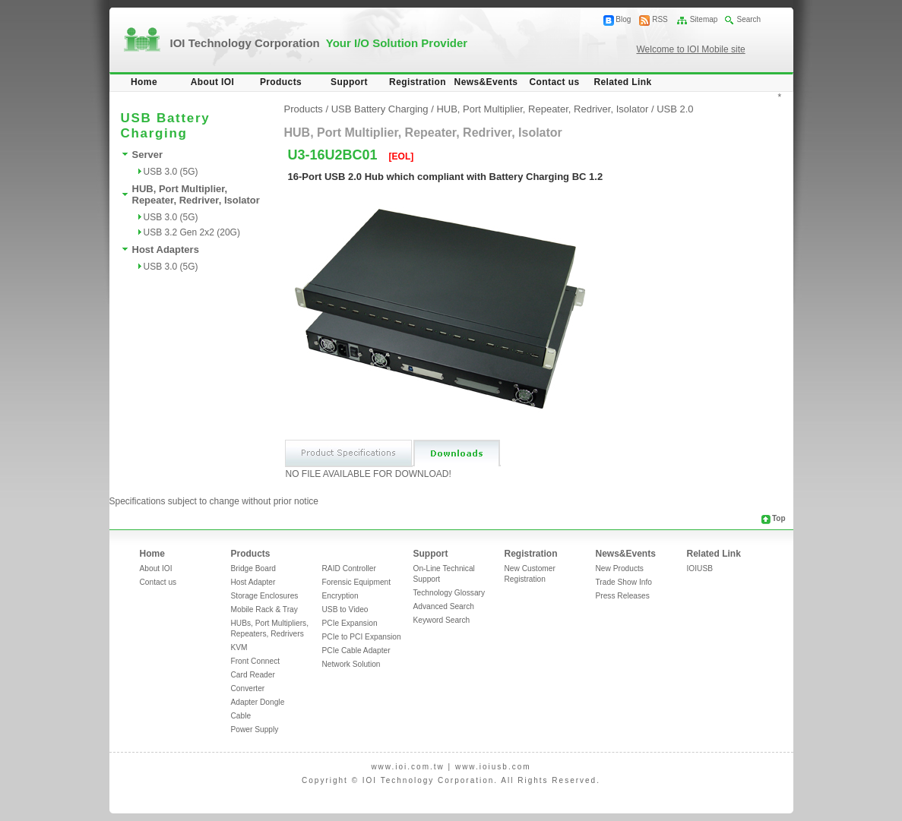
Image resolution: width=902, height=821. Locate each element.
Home (144, 82)
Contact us (554, 82)
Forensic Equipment (356, 582)
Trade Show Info (624, 582)
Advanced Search (443, 606)
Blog (623, 19)
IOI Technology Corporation (319, 42)
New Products (620, 568)
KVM (239, 647)
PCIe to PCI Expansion (361, 637)
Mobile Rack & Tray (264, 609)
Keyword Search (441, 620)
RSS (660, 19)
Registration (417, 82)
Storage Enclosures (265, 596)
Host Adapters (165, 249)
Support (349, 82)
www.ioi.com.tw (407, 767)
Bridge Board (253, 568)
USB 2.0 (675, 109)
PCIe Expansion (350, 623)
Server (147, 154)
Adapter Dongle (258, 702)
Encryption (340, 596)
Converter (248, 688)
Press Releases (623, 596)
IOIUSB (700, 568)
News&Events (486, 82)
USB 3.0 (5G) (171, 171)
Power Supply (255, 729)
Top (779, 518)
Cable (241, 716)
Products (281, 82)
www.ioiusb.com (493, 767)
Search (748, 19)
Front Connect (255, 661)
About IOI (213, 82)
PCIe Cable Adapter (356, 650)
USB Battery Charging (380, 109)
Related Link (622, 82)
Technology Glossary (449, 593)
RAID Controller (349, 568)
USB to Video (345, 609)
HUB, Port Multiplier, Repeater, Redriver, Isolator (196, 194)
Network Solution (351, 664)
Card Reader (253, 675)
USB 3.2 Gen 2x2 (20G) (192, 232)
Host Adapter (253, 582)
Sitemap (704, 19)
